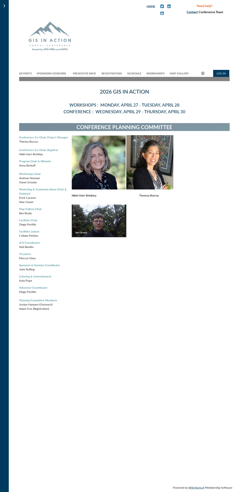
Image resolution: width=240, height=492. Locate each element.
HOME (151, 6)
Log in (221, 73)
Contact (192, 12)
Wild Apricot (196, 487)
